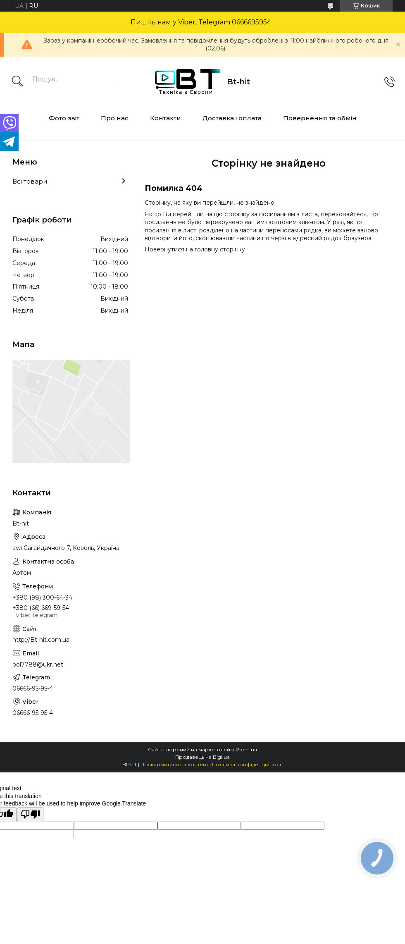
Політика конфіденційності (247, 764)
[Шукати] (17, 82)
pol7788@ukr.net (37, 664)
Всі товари (29, 181)
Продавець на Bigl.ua (202, 757)
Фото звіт (64, 118)
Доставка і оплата (232, 118)
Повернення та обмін (320, 118)
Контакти (165, 118)
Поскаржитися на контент (174, 764)
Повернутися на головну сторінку (195, 249)
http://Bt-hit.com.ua (40, 639)
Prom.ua (246, 749)
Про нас (115, 118)
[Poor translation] (30, 814)
